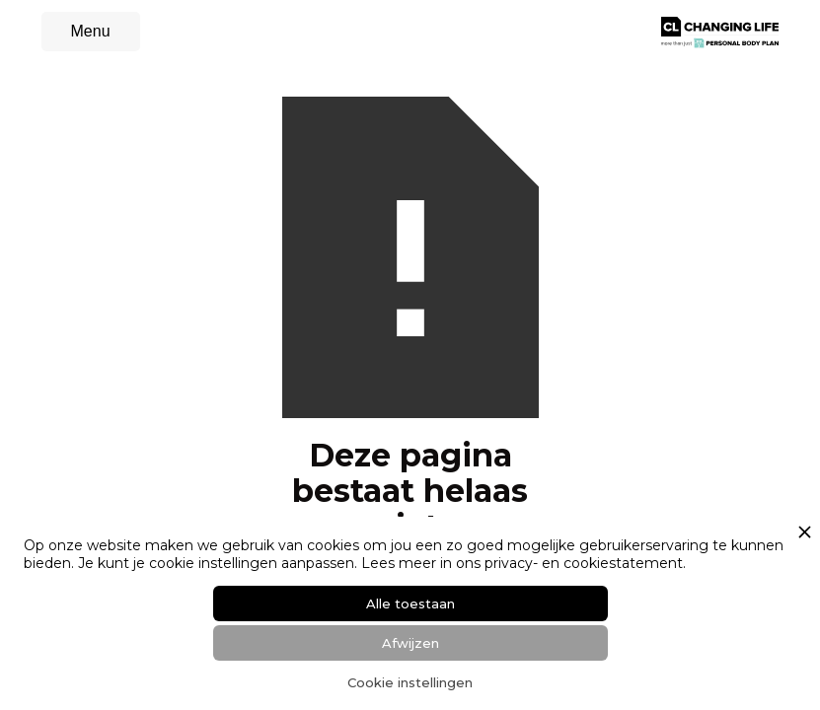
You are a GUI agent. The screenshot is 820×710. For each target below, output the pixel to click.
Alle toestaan (410, 603)
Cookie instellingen (410, 682)
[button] (90, 31)
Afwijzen (410, 643)
